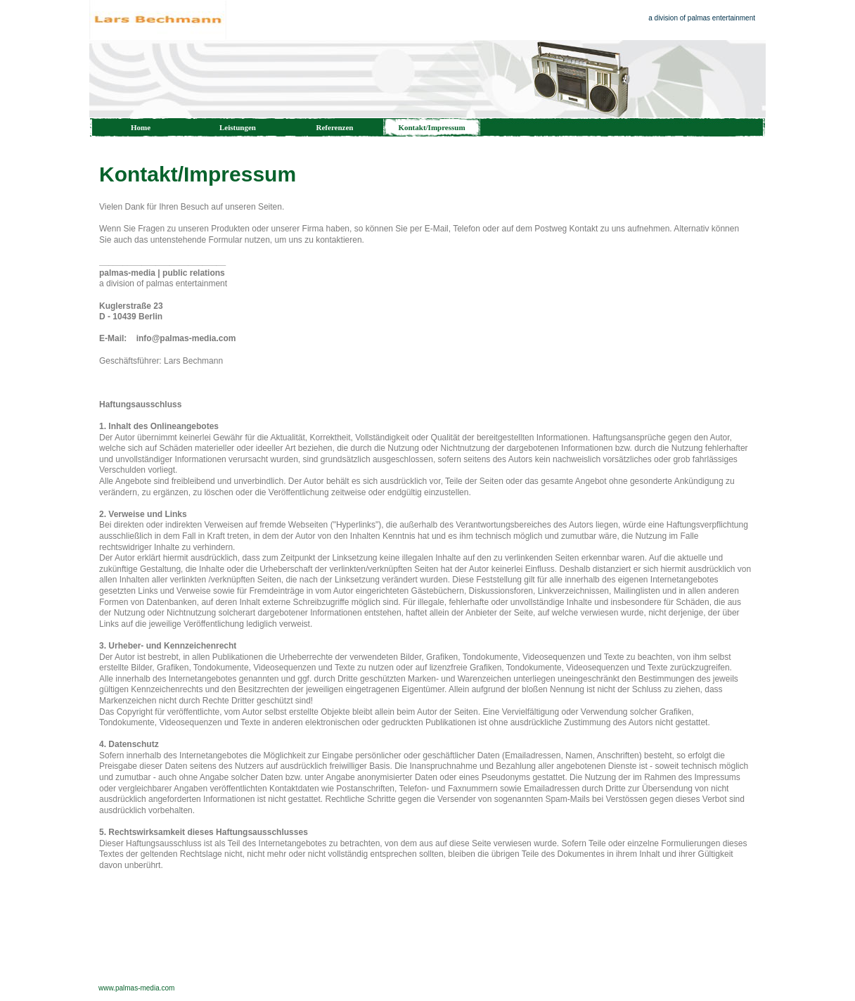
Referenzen (335, 127)
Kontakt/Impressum (431, 127)
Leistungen (237, 127)
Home (140, 127)
